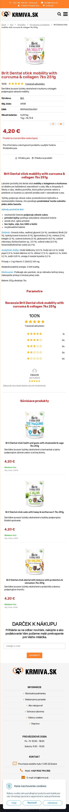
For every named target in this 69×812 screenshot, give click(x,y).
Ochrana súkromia (35, 711)
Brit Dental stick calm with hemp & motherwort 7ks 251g (34, 512)
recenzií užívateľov (35, 84)
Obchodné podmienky (35, 693)
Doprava (35, 723)
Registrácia (34, 6)
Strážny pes (22, 158)
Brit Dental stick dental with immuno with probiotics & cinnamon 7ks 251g (34, 581)
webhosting (24, 809)
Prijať (14, 803)
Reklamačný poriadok (35, 699)
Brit (22, 98)
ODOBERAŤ (34, 655)
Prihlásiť (24, 6)
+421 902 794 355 (20, 3)
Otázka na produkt (42, 158)
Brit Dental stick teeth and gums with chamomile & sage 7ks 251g (35, 444)
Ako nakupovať (36, 705)
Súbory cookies (35, 717)
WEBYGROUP (44, 809)
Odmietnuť (52, 803)
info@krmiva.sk (51, 3)
